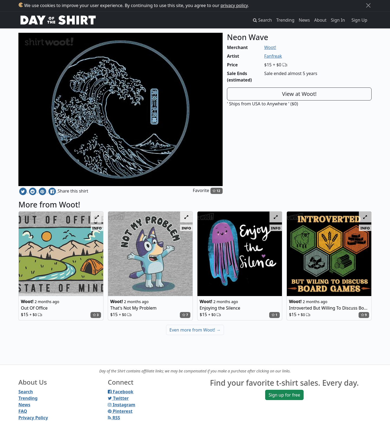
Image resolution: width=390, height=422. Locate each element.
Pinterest (120, 411)
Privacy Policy (33, 418)
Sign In (338, 20)
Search (25, 392)
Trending (285, 20)
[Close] (368, 5)
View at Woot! (299, 94)
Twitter (118, 398)
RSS (114, 418)
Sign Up (359, 20)
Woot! (270, 47)
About (320, 20)
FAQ (22, 411)
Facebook (120, 392)
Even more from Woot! (195, 330)
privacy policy (234, 5)
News (304, 20)
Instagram (121, 405)
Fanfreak (273, 56)
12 (216, 191)
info (97, 228)
